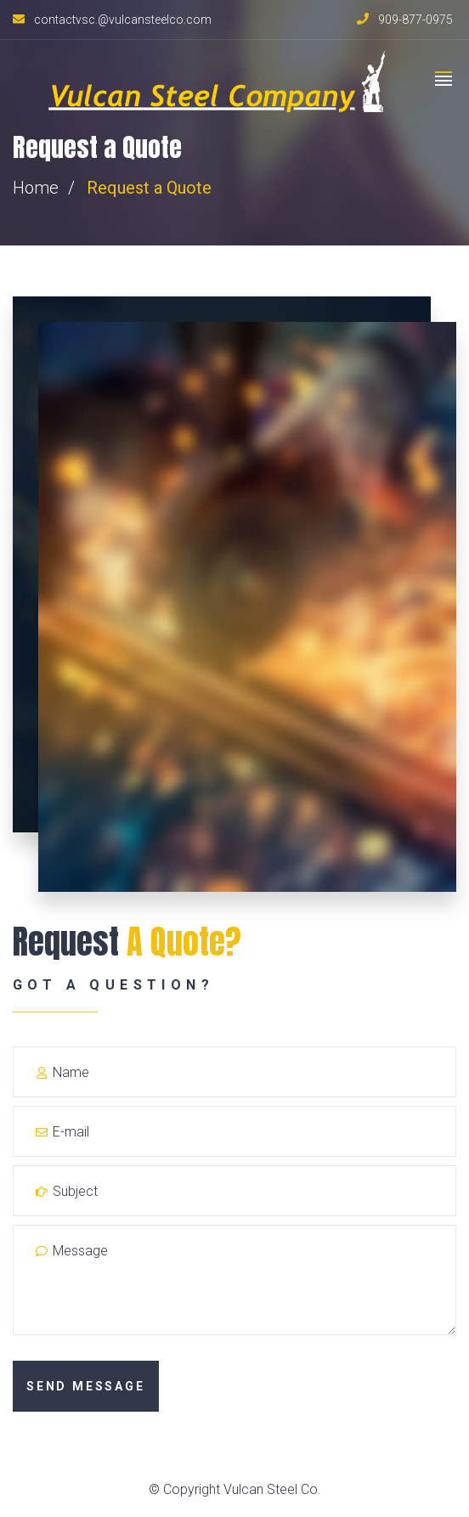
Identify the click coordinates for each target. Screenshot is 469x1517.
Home (36, 188)
